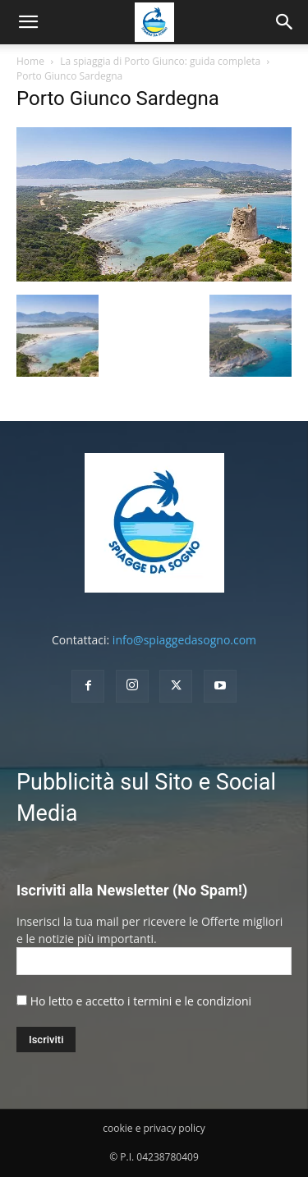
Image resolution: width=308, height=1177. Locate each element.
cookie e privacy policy (154, 1128)
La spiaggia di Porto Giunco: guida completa (160, 61)
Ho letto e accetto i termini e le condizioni (140, 1001)
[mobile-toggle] (28, 22)
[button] (285, 22)
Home (30, 61)
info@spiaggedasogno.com (184, 640)
